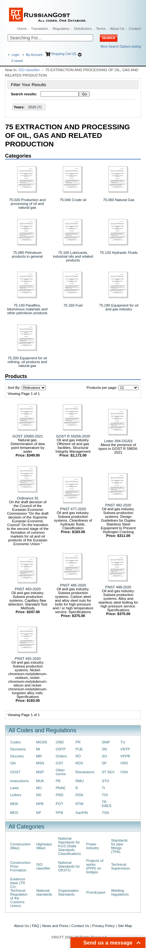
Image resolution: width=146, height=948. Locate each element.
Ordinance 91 (28, 498)
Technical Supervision (120, 866)
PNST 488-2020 (118, 587)
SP (104, 763)
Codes (15, 742)
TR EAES (106, 804)
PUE (79, 749)
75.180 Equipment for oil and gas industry (118, 307)
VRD (124, 763)
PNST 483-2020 (27, 589)
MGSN (41, 742)
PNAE (61, 788)
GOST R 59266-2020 (73, 436)
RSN (79, 795)
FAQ (35, 926)
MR (39, 756)
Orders (61, 756)
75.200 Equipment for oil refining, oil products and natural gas (27, 362)
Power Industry (92, 846)
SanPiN (82, 813)
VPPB (125, 756)
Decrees (17, 756)
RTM (79, 804)
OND (60, 742)
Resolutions (85, 772)
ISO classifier (29, 70)
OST (59, 763)
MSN (40, 763)
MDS (14, 813)
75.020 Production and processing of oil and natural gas (27, 203)
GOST (15, 772)
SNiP (106, 742)
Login (15, 55)
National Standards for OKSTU (69, 866)
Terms (101, 28)
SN (104, 749)
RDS (79, 763)
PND (59, 795)
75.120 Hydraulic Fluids (119, 252)
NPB (39, 804)
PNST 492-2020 (27, 658)
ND (38, 795)
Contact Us (80, 926)
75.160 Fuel (73, 305)
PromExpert (95, 892)
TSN (105, 813)
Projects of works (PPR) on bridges (94, 866)
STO (105, 781)
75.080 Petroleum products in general (27, 254)
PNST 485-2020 (73, 585)
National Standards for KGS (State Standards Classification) (69, 846)
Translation (39, 28)
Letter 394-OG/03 (118, 441)
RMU (80, 781)
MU (39, 788)
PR (78, 742)
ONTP (61, 749)
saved (17, 61)
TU (122, 742)
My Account (34, 55)
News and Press (55, 926)
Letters (15, 795)
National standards (44, 892)
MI (38, 749)
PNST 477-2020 (73, 509)
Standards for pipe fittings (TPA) (119, 846)
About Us (117, 28)
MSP (40, 772)
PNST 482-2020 (118, 505)
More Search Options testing (120, 46)
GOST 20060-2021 (27, 436)
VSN (124, 772)
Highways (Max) (44, 846)
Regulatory (61, 28)
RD (78, 756)
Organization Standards (68, 892)
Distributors (83, 28)
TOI (105, 795)
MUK (40, 781)
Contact (135, 28)
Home (21, 28)
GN (13, 763)
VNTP (125, 749)
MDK (14, 804)
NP (38, 813)
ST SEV (108, 772)
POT (59, 804)
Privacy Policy (103, 926)
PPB (59, 813)
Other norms (61, 772)
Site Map (125, 926)
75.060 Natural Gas (119, 200)
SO (104, 756)
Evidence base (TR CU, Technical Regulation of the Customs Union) (18, 892)
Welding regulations (120, 892)
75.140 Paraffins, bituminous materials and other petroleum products (27, 309)
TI (103, 788)
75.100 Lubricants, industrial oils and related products (73, 256)
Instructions (19, 781)
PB (58, 781)
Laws (14, 788)
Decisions (18, 749)
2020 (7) (34, 107)
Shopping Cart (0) (63, 54)
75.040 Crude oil (73, 200)
